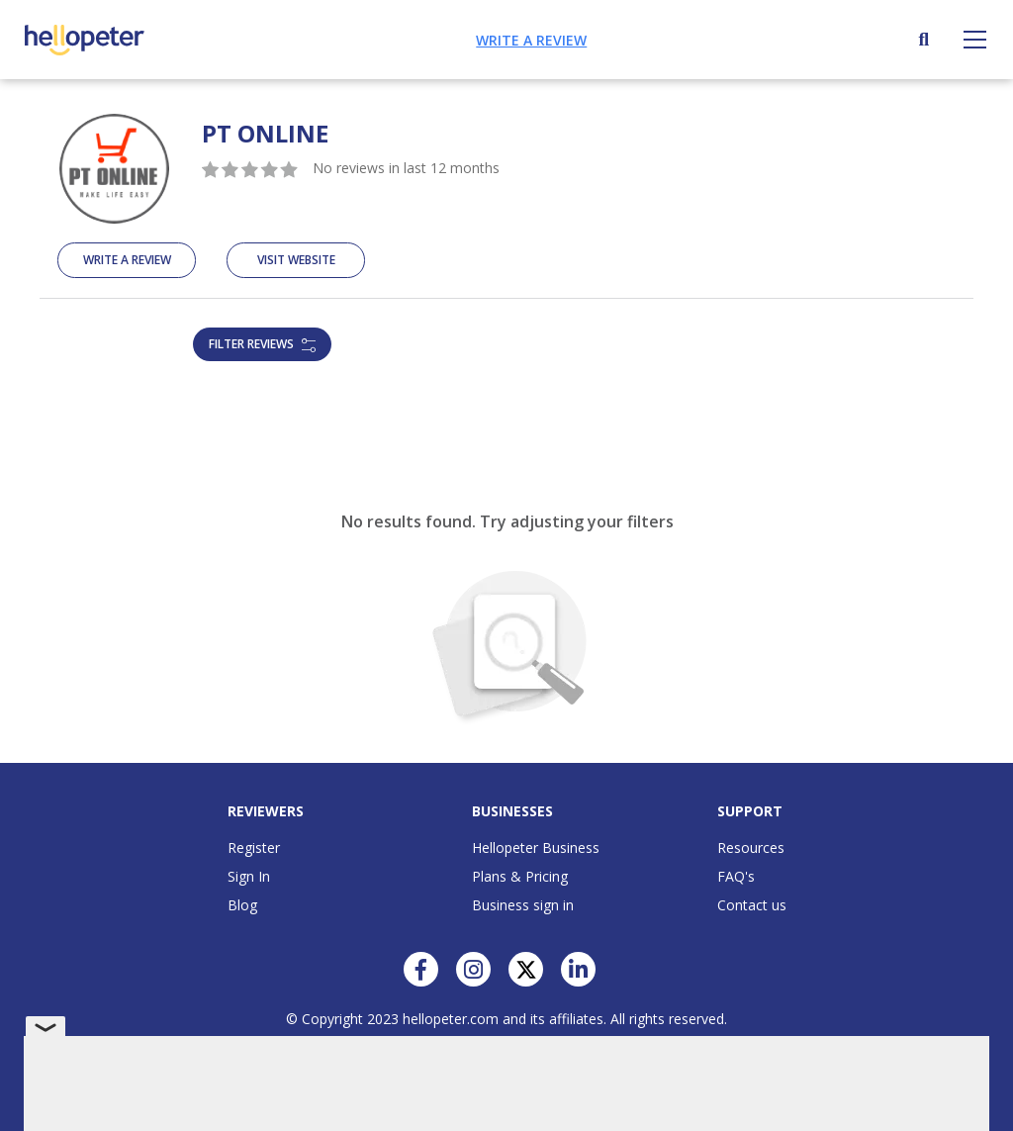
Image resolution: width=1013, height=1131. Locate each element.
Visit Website (296, 259)
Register (254, 847)
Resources (750, 847)
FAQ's (736, 876)
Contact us (751, 904)
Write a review (531, 40)
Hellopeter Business (535, 847)
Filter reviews (262, 343)
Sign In (249, 876)
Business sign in (523, 904)
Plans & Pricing (520, 876)
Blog (242, 904)
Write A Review (127, 259)
